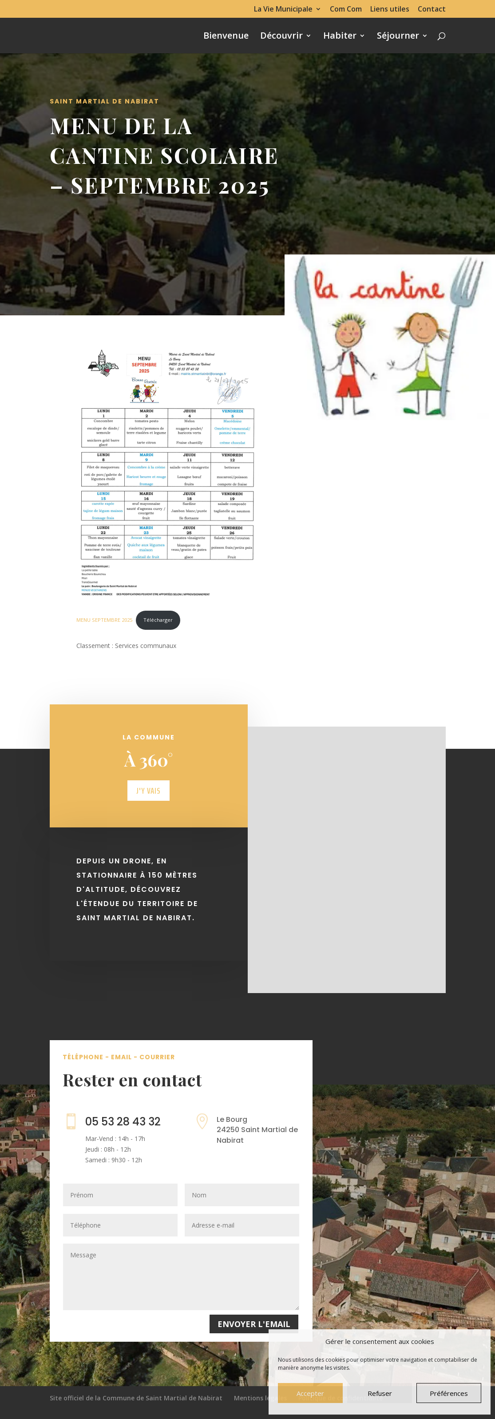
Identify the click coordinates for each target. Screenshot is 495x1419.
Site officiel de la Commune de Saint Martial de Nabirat (136, 1398)
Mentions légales (260, 1398)
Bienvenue (226, 36)
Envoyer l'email (254, 1324)
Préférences (449, 1393)
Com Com (346, 9)
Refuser (380, 1393)
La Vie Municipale (283, 9)
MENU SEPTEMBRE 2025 (104, 619)
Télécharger (158, 619)
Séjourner (398, 36)
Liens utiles (389, 9)
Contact (432, 9)
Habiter (339, 36)
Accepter (310, 1393)
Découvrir (281, 36)
